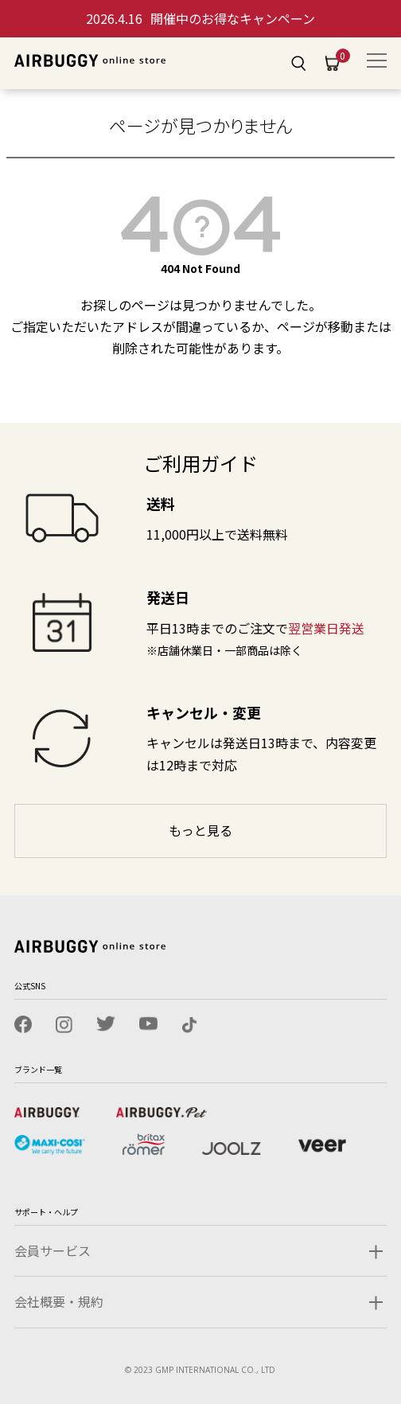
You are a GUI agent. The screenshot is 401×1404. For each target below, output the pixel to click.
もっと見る (200, 830)
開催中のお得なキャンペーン (200, 18)
